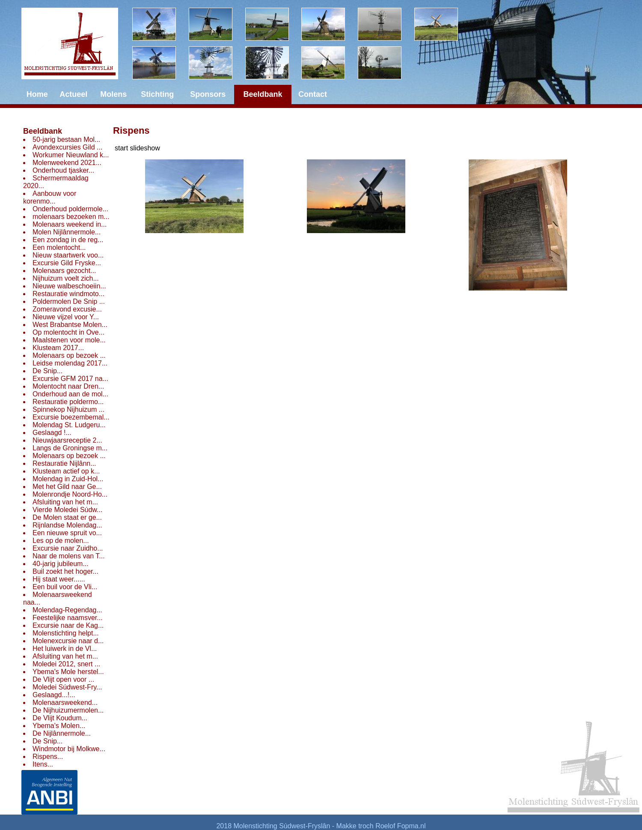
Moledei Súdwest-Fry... (67, 687)
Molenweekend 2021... (67, 162)
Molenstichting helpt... (66, 633)
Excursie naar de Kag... (68, 625)
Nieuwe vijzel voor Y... (66, 317)
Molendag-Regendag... (67, 610)
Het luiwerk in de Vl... (65, 648)
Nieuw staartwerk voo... (68, 255)
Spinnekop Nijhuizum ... (68, 409)
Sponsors (208, 94)
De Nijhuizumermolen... (68, 710)
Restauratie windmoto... (68, 293)
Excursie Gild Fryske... (67, 263)
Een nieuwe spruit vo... (67, 532)
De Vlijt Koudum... (60, 718)
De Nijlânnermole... (62, 733)
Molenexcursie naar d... (68, 640)
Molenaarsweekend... (65, 702)
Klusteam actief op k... (66, 471)
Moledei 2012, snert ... (66, 664)
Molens (113, 94)
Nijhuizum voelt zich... (66, 278)
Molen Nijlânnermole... (67, 232)
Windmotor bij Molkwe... (69, 748)
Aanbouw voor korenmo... (49, 197)
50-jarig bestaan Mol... (66, 139)
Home (37, 94)
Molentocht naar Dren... (68, 386)
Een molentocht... (59, 247)
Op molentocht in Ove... (68, 332)
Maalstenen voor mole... (69, 340)
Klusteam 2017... (58, 347)
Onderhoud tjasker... (63, 170)
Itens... (43, 764)
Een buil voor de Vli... (65, 586)
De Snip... (47, 371)
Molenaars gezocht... (64, 270)
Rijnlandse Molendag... (67, 525)
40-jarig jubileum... (61, 563)
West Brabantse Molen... (70, 324)
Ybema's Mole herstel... (68, 671)
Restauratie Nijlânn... (64, 463)
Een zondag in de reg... (68, 239)
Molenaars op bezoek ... (69, 355)
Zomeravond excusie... (67, 309)
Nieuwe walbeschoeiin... (69, 286)
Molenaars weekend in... (70, 224)
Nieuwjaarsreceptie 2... (67, 440)
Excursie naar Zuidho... (68, 548)
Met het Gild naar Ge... (67, 486)
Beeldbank (42, 131)
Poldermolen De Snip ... (69, 301)
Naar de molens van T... (69, 556)
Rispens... (48, 756)
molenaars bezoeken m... (71, 216)
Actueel (73, 94)
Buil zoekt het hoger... (65, 571)
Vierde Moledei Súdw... (67, 509)
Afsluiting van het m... (65, 502)
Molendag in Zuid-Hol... (68, 478)
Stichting (157, 94)
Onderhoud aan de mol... (70, 394)
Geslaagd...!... (54, 694)
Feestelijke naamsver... (68, 617)
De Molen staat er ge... (67, 517)
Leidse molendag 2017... (70, 363)
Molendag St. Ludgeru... (69, 424)
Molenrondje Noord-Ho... (70, 494)
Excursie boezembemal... (71, 417)
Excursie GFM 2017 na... (70, 378)
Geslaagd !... (52, 432)
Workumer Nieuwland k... (71, 155)
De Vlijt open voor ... (63, 679)
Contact (312, 94)
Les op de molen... (61, 540)
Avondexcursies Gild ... (67, 147)
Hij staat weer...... (59, 579)
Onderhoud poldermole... (70, 209)
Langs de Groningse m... (70, 448)
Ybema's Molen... (59, 725)
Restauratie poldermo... (68, 401)
